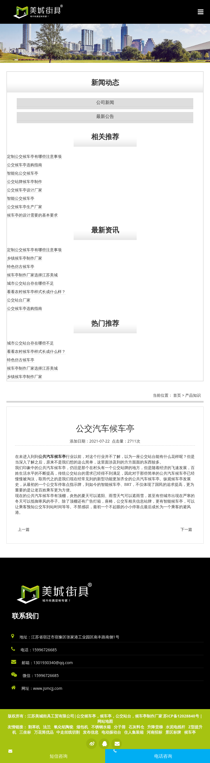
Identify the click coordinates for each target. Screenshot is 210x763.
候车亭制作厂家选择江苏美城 (32, 274)
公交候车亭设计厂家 (24, 189)
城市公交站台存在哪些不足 (30, 283)
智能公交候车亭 (20, 198)
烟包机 (82, 726)
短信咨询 (58, 756)
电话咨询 (163, 756)
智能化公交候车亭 (22, 173)
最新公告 (105, 116)
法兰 (47, 726)
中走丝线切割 (68, 732)
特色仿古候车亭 (20, 266)
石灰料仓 (136, 726)
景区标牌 (173, 732)
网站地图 (105, 721)
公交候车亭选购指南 (24, 164)
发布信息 (90, 732)
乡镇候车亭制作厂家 (24, 258)
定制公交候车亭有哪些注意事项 (34, 156)
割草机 (34, 726)
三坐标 (25, 732)
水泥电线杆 (175, 726)
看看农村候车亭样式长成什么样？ (36, 291)
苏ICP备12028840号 (181, 716)
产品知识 (193, 395)
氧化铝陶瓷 (63, 726)
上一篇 (24, 529)
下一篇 (186, 529)
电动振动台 (111, 732)
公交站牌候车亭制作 (24, 181)
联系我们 (25, 615)
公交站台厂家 (18, 300)
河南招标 (154, 732)
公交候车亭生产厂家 (24, 206)
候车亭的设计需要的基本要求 (32, 215)
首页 (177, 395)
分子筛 (119, 726)
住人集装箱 (134, 732)
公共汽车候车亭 (52, 457)
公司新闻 (105, 102)
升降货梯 (155, 726)
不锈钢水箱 (101, 726)
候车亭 (190, 732)
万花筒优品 (44, 732)
